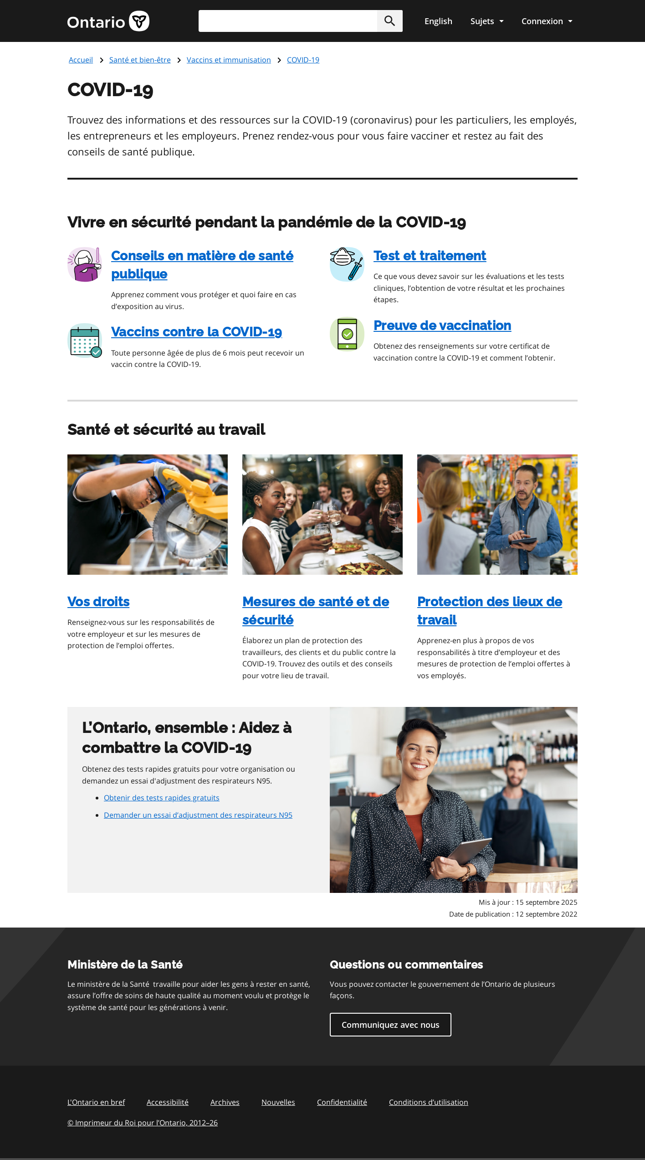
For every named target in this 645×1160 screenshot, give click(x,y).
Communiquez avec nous (391, 1024)
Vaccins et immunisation (229, 60)
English (438, 20)
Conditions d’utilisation (428, 1102)
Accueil (81, 60)
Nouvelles (278, 1102)
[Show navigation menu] (487, 21)
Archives (225, 1102)
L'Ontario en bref (96, 1102)
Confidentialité (342, 1102)
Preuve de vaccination (443, 325)
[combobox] (301, 21)
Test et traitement (430, 255)
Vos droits (98, 601)
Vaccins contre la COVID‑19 (196, 332)
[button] (390, 21)
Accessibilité (168, 1102)
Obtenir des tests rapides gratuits (162, 798)
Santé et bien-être (140, 60)
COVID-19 (303, 60)
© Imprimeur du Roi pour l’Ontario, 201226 (142, 1122)
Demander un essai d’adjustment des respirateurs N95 (198, 815)
